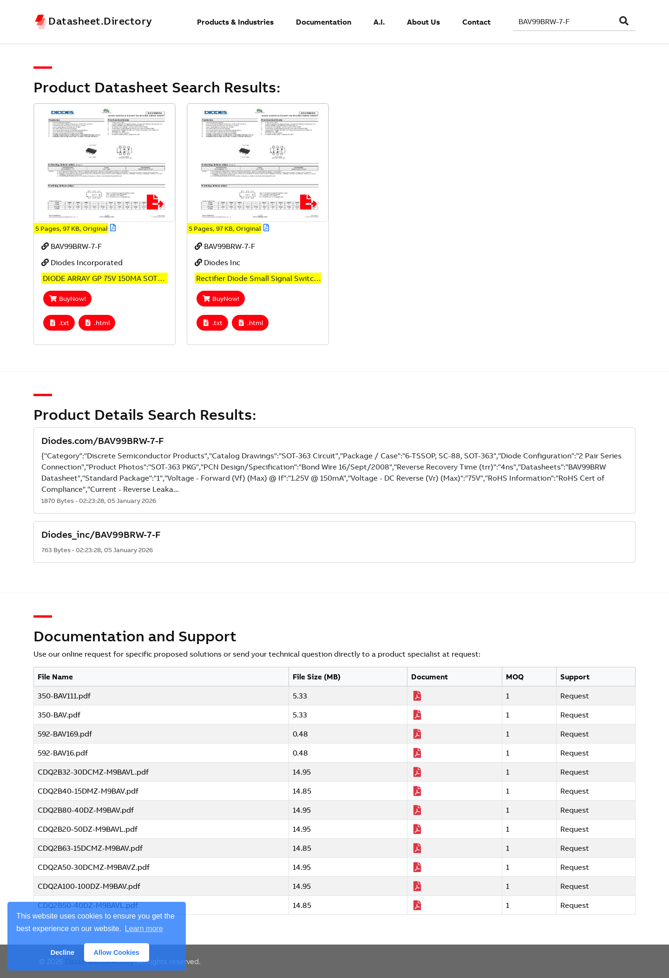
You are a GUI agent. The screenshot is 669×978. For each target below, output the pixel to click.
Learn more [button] (144, 928)
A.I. (379, 21)
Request (574, 695)
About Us (423, 21)
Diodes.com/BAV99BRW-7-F (102, 440)
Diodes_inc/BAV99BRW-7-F (101, 534)
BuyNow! (67, 298)
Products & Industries (235, 21)
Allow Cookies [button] (116, 952)
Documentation (323, 21)
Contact (476, 21)
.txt (59, 323)
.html (97, 323)
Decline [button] (62, 952)
